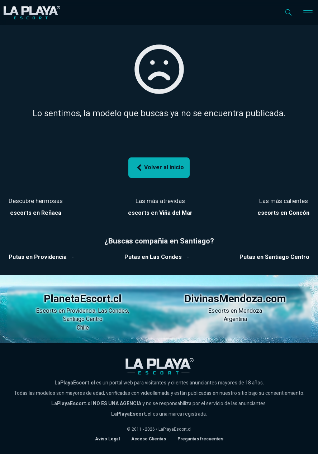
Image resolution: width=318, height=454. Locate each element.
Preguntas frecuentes (200, 439)
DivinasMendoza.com (235, 299)
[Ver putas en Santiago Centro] (274, 257)
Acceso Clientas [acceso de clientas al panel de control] (148, 439)
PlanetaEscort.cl (83, 299)
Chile (83, 327)
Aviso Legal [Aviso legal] (107, 439)
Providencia (80, 311)
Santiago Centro (83, 319)
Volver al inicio (159, 167)
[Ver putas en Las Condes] (153, 257)
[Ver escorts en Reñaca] (36, 213)
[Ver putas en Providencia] (38, 257)
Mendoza (250, 311)
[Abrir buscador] (288, 12)
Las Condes (113, 311)
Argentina (235, 319)
